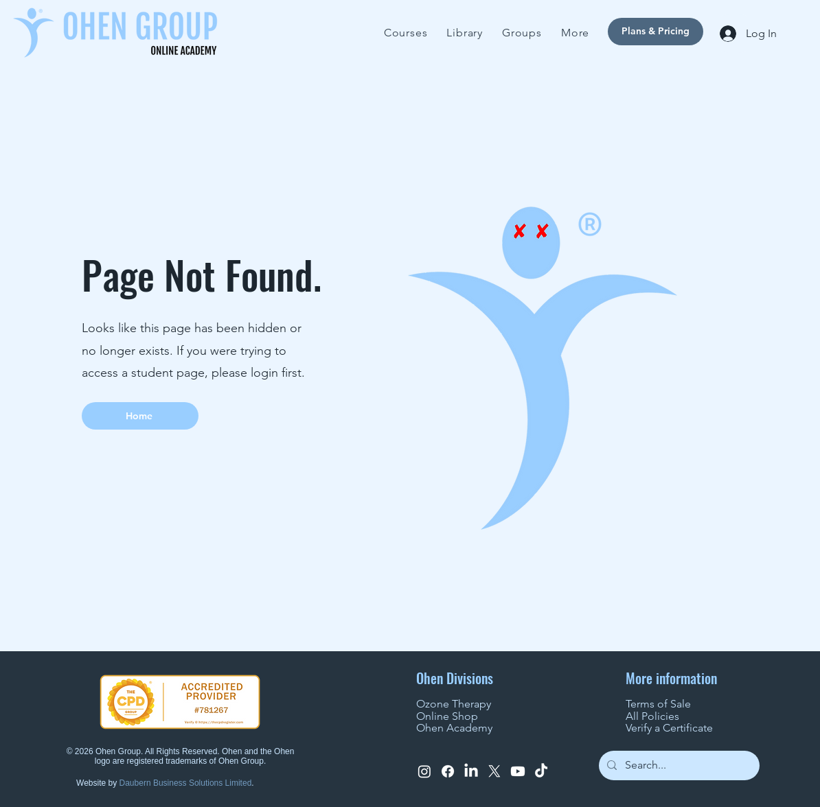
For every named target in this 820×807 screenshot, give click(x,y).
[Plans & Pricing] (655, 31)
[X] (494, 771)
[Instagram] (424, 771)
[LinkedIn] (471, 771)
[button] (575, 32)
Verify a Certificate (669, 727)
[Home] (140, 416)
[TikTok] (541, 771)
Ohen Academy (454, 727)
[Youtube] (518, 771)
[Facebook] (448, 771)
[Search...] (678, 765)
